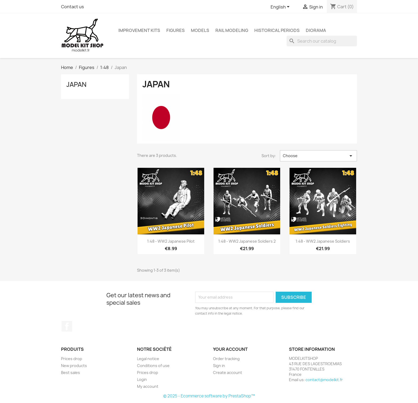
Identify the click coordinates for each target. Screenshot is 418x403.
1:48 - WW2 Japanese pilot (171, 241)
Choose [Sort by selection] (318, 156)
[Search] (322, 41)
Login (142, 379)
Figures (175, 30)
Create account (227, 372)
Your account (230, 349)
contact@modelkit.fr (324, 379)
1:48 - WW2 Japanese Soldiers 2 (247, 241)
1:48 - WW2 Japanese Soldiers (323, 241)
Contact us (72, 7)
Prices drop (71, 358)
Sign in (219, 365)
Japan (76, 84)
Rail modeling (231, 30)
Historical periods (277, 30)
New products (74, 365)
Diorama (316, 30)
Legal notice (148, 358)
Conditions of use (153, 365)
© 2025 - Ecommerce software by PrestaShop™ (209, 396)
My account (147, 386)
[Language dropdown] (281, 7)
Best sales (70, 372)
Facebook (67, 326)
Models (200, 30)
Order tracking (226, 358)
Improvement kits (139, 30)
